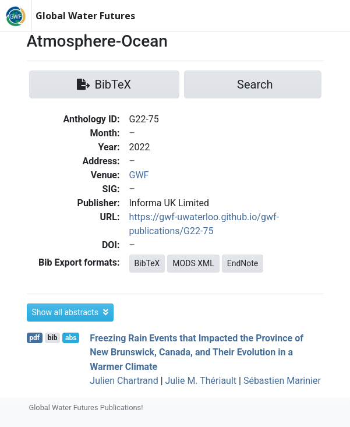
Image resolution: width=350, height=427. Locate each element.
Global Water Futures (85, 15)
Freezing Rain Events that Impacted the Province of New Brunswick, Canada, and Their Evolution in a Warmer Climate (196, 352)
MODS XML (193, 263)
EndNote (243, 263)
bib (53, 338)
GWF (139, 175)
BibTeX (147, 263)
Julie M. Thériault (201, 380)
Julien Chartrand (124, 380)
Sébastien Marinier (282, 380)
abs (70, 338)
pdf (34, 338)
